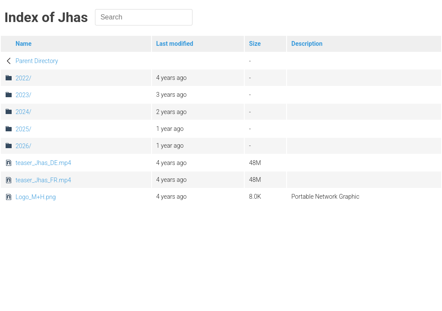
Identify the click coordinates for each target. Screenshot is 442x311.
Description (306, 43)
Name (24, 43)
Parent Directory (37, 60)
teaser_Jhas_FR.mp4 (43, 180)
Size (255, 43)
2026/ (24, 146)
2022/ (24, 78)
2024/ (24, 111)
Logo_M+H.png (36, 197)
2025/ (24, 129)
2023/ (24, 95)
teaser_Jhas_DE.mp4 (43, 162)
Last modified (174, 43)
